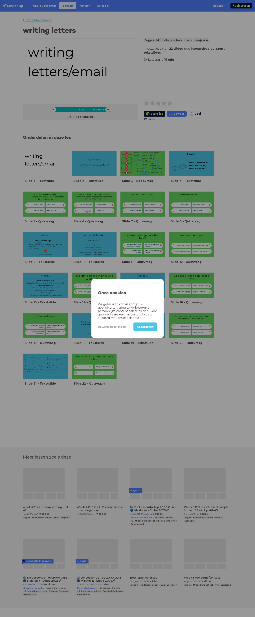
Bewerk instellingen (112, 326)
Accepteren (145, 326)
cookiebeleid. (132, 318)
